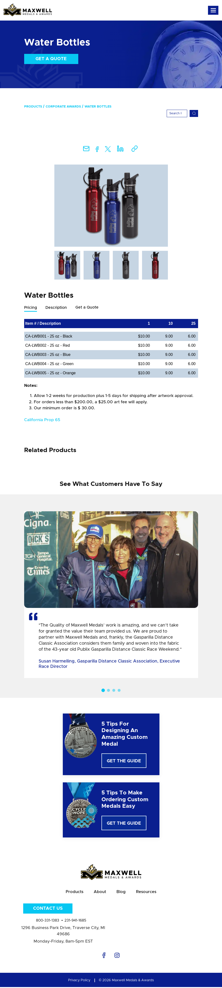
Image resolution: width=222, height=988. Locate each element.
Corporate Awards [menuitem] (63, 106)
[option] (111, 206)
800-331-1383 (47, 921)
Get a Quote (51, 59)
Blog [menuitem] (121, 893)
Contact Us (48, 909)
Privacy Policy (79, 981)
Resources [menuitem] (147, 893)
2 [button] (108, 690)
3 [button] (113, 690)
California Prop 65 (42, 420)
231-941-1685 (75, 921)
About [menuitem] (99, 893)
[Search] (177, 113)
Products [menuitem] (33, 106)
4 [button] (119, 690)
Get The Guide (124, 761)
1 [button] (103, 690)
